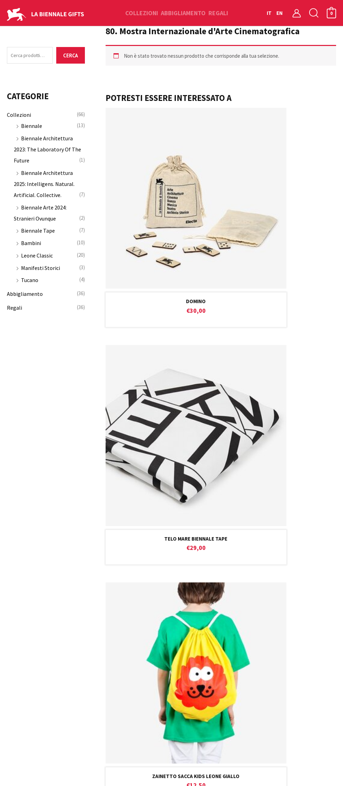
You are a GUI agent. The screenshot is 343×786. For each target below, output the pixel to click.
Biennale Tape (38, 231)
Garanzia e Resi (107, 640)
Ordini (182, 617)
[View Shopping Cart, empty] (331, 13)
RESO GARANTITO (61, 414)
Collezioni (19, 116)
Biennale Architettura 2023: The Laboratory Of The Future (47, 150)
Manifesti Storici (40, 269)
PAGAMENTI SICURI (281, 413)
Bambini (31, 244)
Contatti (99, 593)
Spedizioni (101, 628)
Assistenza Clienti (110, 605)
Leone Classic (37, 256)
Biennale (31, 127)
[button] (314, 13)
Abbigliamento (25, 295)
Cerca (70, 56)
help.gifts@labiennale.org (183, 466)
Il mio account (192, 593)
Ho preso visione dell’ (93, 526)
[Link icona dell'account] (296, 13)
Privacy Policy (105, 664)
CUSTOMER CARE (171, 414)
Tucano (29, 281)
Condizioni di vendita (113, 617)
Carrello (184, 605)
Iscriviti (295, 503)
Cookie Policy (105, 652)
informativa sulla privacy (121, 524)
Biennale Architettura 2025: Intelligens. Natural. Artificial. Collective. (44, 185)
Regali (14, 309)
